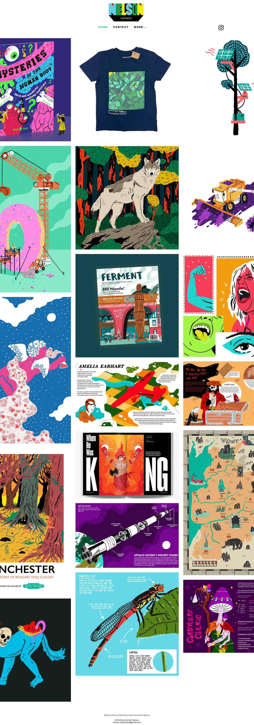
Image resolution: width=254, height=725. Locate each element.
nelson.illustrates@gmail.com (127, 722)
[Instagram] (221, 27)
